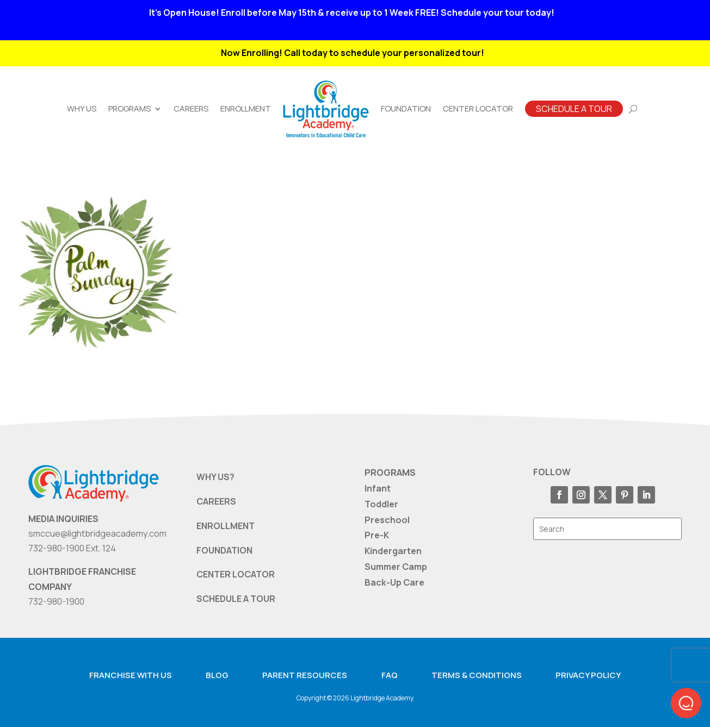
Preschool (387, 520)
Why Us (81, 108)
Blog (217, 675)
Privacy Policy (588, 675)
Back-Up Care (394, 582)
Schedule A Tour (574, 109)
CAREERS (216, 501)
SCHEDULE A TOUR (235, 599)
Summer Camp (396, 567)
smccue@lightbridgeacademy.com (97, 533)
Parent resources (304, 675)
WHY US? (215, 477)
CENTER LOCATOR (235, 574)
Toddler (381, 504)
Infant (378, 488)
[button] (686, 703)
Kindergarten (393, 551)
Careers (191, 108)
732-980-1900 (56, 601)
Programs (129, 108)
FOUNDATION (224, 550)
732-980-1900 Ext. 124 (72, 548)
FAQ (389, 675)
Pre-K (377, 535)
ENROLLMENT (225, 526)
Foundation (406, 108)
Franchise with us (130, 675)
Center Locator (478, 108)
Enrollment (245, 108)
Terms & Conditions (476, 675)
